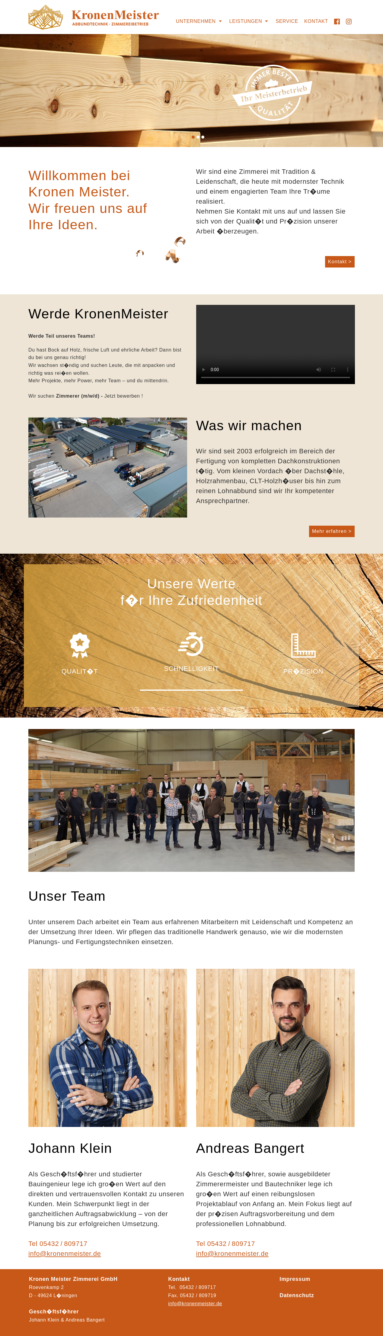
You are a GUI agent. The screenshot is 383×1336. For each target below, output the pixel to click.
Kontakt (316, 21)
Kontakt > (340, 261)
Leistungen (245, 21)
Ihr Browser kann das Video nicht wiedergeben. (275, 344)
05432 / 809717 (64, 1243)
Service (287, 21)
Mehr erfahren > (332, 531)
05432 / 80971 (196, 1295)
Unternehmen (196, 21)
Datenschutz (296, 1295)
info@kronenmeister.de (64, 1253)
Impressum (294, 1279)
